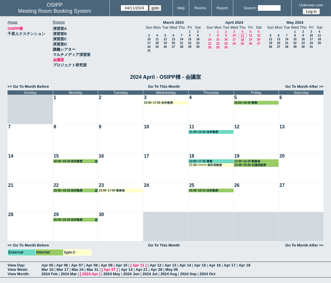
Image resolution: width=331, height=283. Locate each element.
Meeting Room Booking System (54, 11)
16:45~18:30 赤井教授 (76, 161)
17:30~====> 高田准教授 (205, 165)
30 (197, 46)
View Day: (16, 265)
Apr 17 (229, 265)
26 (165, 46)
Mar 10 (47, 269)
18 (157, 43)
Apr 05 (47, 265)
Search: (250, 8)
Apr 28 (156, 269)
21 (181, 43)
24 (149, 46)
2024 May (111, 274)
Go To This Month (164, 86)
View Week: (18, 269)
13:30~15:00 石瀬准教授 (250, 165)
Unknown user (311, 5)
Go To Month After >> (304, 86)
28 (181, 46)
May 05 (171, 269)
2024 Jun (131, 274)
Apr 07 (77, 265)
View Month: (19, 274)
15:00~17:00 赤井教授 (158, 102)
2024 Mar (69, 274)
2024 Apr (90, 274)
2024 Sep (188, 274)
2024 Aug (168, 274)
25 (157, 46)
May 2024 (295, 22)
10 (149, 39)
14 (181, 39)
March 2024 (173, 22)
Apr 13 (170, 265)
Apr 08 (91, 265)
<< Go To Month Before (28, 86)
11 (157, 39)
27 (173, 46)
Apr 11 (138, 265)
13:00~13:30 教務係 (247, 161)
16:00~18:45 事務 (246, 102)
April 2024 (234, 22)
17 (149, 43)
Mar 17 (62, 269)
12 (165, 39)
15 (189, 39)
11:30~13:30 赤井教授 (203, 132)
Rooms (200, 8)
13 (173, 39)
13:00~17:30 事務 (200, 161)
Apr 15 (200, 265)
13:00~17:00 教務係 (112, 190)
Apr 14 (185, 265)
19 (165, 43)
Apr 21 (141, 269)
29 (189, 46)
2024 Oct (207, 274)
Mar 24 (78, 269)
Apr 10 (121, 265)
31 (149, 50)
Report (222, 8)
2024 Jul (149, 274)
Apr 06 (62, 265)
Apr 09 (106, 265)
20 (173, 43)
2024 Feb (49, 274)
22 (189, 43)
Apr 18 (244, 265)
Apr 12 (155, 265)
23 (197, 43)
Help (181, 8)
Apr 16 (214, 265)
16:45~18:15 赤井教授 (203, 190)
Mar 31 (92, 269)
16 (197, 39)
